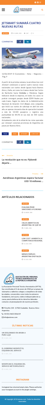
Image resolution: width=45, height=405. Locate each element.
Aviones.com (21, 399)
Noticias (5, 33)
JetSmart (24, 134)
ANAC (15, 134)
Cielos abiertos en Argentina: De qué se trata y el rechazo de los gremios (32, 226)
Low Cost (34, 134)
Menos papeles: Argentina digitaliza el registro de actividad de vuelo (31, 257)
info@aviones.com (10, 317)
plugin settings (30, 390)
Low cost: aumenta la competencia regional (32, 239)
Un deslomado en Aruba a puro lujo (14, 334)
